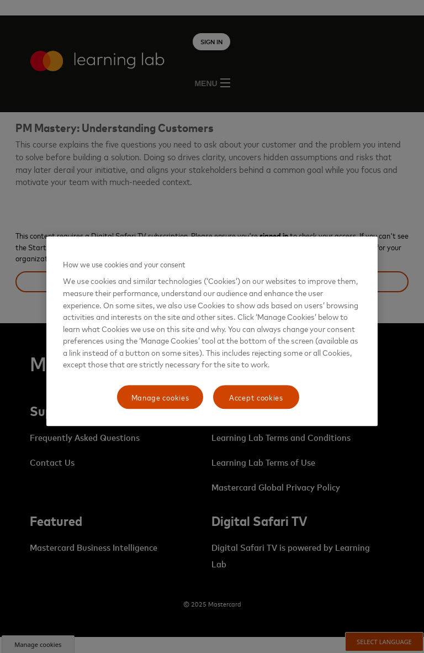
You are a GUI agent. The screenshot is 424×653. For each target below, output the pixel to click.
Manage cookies (160, 397)
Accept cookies (256, 397)
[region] (212, 331)
